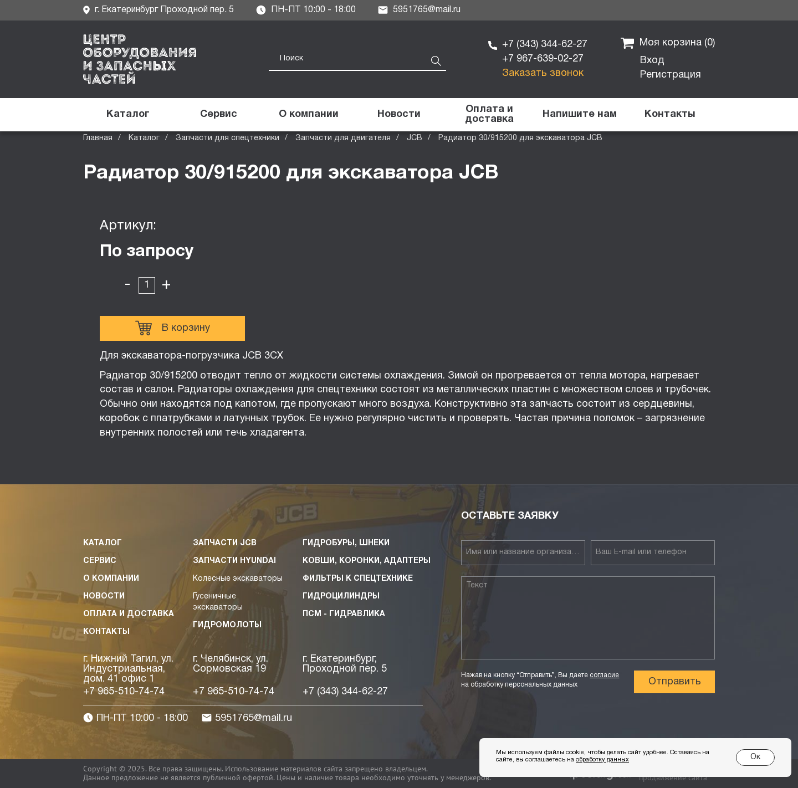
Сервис (99, 561)
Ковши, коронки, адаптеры (367, 561)
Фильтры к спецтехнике (358, 578)
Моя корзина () (668, 43)
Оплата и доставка (128, 614)
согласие (604, 675)
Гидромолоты (227, 625)
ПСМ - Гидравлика (344, 614)
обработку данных (602, 760)
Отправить (674, 682)
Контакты (106, 632)
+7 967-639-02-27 (543, 59)
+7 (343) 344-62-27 (544, 44)
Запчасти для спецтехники (227, 138)
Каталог (144, 138)
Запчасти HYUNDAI (234, 561)
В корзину (172, 328)
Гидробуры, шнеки (346, 543)
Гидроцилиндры (341, 596)
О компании (111, 578)
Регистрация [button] (670, 75)
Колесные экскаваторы (238, 578)
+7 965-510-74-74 (124, 692)
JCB (414, 138)
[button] (579, 114)
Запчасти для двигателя (343, 138)
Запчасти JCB (225, 543)
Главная (97, 138)
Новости (104, 596)
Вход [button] (652, 60)
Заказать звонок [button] (543, 73)
